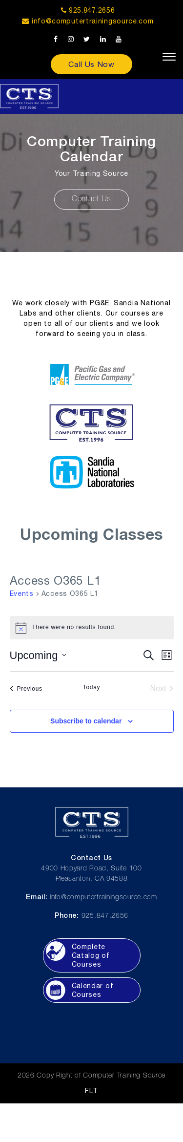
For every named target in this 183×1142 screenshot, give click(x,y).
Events (22, 593)
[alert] (92, 627)
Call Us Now (91, 64)
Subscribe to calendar (86, 721)
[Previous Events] (26, 688)
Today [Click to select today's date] (92, 687)
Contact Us (91, 199)
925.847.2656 (88, 10)
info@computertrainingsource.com (93, 21)
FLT (91, 1091)
